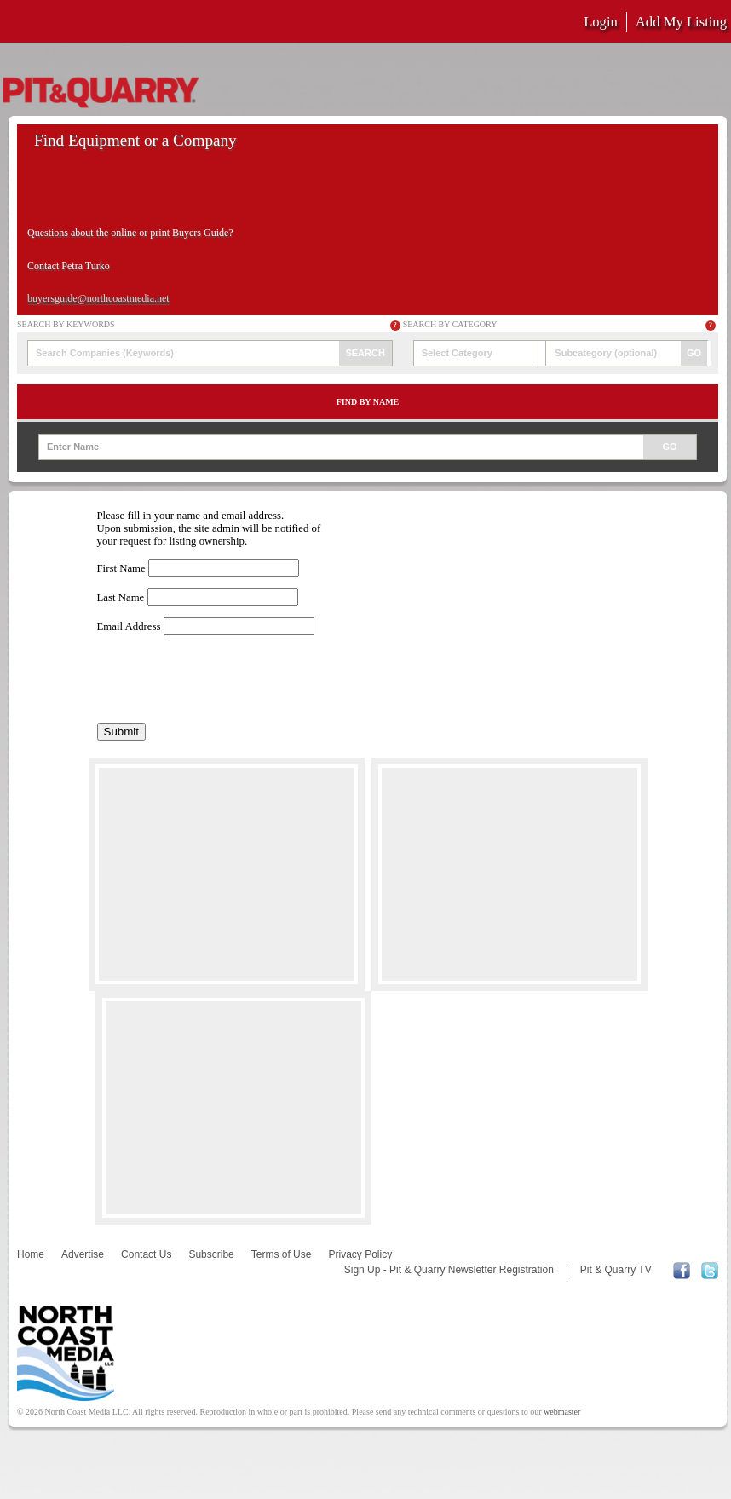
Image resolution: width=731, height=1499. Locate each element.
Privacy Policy (360, 1254)
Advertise (82, 1254)
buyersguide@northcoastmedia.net (98, 298)
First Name (121, 568)
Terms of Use (281, 1254)
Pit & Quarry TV (616, 1270)
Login (601, 22)
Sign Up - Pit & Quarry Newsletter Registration (449, 1270)
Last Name (121, 597)
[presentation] (226, 679)
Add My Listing (681, 22)
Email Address (129, 626)
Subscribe (210, 1254)
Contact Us (146, 1254)
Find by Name (368, 401)
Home (30, 1254)
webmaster (562, 1411)
